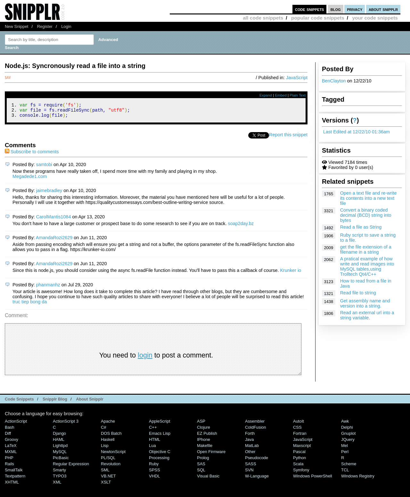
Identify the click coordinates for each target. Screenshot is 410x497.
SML (105, 472)
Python (299, 460)
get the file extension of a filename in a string (365, 249)
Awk (345, 424)
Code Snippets (19, 402)
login (145, 358)
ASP (201, 424)
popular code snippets (317, 18)
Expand (265, 95)
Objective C (159, 454)
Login (66, 26)
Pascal (299, 454)
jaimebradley (49, 193)
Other (250, 454)
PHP (9, 460)
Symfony (301, 472)
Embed (281, 95)
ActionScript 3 (65, 424)
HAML (58, 442)
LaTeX (11, 448)
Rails (9, 466)
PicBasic (61, 460)
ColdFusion (255, 430)
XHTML (12, 485)
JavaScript (297, 77)
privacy (354, 9)
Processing (159, 460)
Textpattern (15, 478)
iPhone (203, 442)
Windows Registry (357, 478)
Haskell (107, 442)
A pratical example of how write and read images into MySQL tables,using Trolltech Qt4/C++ (367, 266)
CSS (297, 430)
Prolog (203, 460)
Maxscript (302, 448)
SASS (250, 466)
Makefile (204, 448)
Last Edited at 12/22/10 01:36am (356, 131)
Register (45, 26)
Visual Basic (208, 478)
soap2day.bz (241, 226)
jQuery (348, 442)
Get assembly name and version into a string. (365, 303)
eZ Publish (207, 436)
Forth (250, 436)
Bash (9, 430)
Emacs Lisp (159, 436)
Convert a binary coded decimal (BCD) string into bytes (365, 215)
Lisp (105, 448)
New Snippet (16, 26)
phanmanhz (48, 287)
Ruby (154, 466)
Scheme (349, 466)
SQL (201, 472)
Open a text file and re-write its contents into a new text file (368, 198)
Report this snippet (288, 137)
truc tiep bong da (29, 304)
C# (103, 430)
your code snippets (375, 18)
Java (249, 442)
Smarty (59, 472)
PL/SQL (108, 460)
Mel (344, 448)
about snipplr (383, 9)
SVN (249, 472)
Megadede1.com (29, 179)
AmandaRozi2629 (54, 240)
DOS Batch (111, 436)
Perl (344, 454)
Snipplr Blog (55, 402)
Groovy (11, 442)
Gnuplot (348, 436)
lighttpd (60, 448)
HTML (154, 442)
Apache (108, 424)
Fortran (300, 436)
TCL (345, 472)
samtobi (44, 167)
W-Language (257, 478)
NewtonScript (113, 454)
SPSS (154, 472)
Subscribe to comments (32, 154)
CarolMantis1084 (53, 219)
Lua (152, 448)
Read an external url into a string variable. (367, 315)
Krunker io (290, 273)
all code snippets (263, 18)
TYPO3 (59, 478)
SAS (201, 466)
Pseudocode (256, 460)
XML (57, 485)
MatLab (252, 448)
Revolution (110, 466)
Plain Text (298, 95)
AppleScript (159, 424)
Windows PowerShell (312, 478)
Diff (8, 436)
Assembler (255, 424)
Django (59, 436)
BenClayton (334, 80)
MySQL (60, 454)
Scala (298, 466)
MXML (11, 454)
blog (336, 9)
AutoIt (298, 424)
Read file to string (358, 292)
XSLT (106, 485)
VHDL (154, 478)
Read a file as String (361, 227)
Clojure (203, 430)
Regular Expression (71, 466)
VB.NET (108, 478)
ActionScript (16, 424)
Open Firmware (211, 454)
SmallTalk (13, 472)
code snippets (309, 9)
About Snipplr (89, 402)
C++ (153, 430)
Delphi (347, 430)
